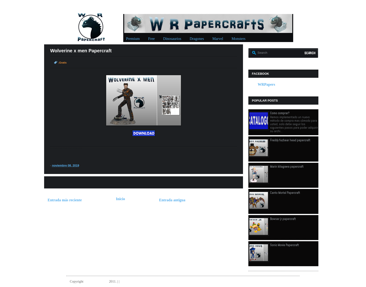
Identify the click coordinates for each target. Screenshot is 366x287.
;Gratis (62, 62)
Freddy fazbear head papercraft (290, 140)
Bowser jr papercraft (283, 219)
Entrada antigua (172, 200)
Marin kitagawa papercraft (286, 167)
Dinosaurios (172, 39)
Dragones (197, 39)
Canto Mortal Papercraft (285, 193)
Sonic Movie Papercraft (284, 245)
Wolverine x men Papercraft (81, 50)
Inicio (120, 199)
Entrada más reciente (65, 200)
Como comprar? (279, 113)
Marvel (217, 39)
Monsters (239, 39)
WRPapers (266, 84)
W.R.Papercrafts (96, 281)
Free (151, 39)
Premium (133, 39)
